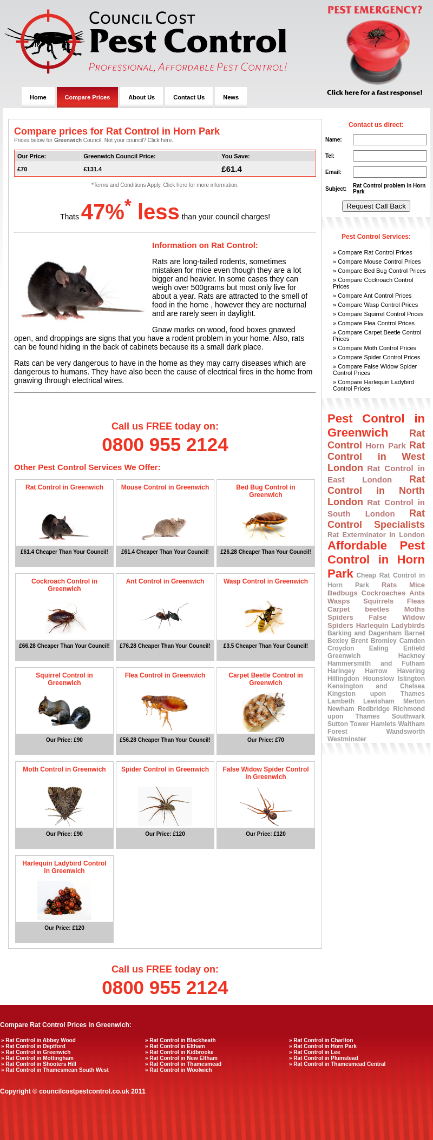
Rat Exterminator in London (376, 535)
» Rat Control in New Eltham (181, 1058)
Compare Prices (87, 97)
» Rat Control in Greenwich (35, 1052)
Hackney (411, 656)
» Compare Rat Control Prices (372, 252)
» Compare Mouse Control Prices (377, 261)
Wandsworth (405, 731)
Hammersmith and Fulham (376, 663)
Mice (417, 585)
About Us (141, 97)
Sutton (337, 724)
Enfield (414, 648)
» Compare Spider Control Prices (376, 357)
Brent (359, 641)
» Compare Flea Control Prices (374, 323)
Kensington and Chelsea (376, 686)
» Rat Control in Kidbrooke (179, 1052)
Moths (414, 609)
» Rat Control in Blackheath (180, 1040)
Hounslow (378, 678)
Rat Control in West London (376, 456)
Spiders (340, 617)
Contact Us (189, 97)
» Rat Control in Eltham (175, 1046)
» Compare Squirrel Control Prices (378, 314)
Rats (389, 585)
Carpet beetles (358, 609)
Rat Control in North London (376, 490)
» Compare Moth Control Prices (374, 348)
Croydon (340, 648)
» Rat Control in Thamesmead (183, 1064)
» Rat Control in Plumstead (323, 1058)
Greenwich (343, 656)
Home (38, 97)
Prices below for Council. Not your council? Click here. (93, 140)
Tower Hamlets (373, 724)
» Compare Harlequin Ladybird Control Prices (373, 385)
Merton (414, 701)
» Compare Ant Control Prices (372, 295)
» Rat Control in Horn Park (323, 1046)
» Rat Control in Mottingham (37, 1058)
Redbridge (374, 709)
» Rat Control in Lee (314, 1052)
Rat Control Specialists (376, 519)
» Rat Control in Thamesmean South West (55, 1070)
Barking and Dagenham (364, 633)
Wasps (338, 601)
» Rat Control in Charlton (321, 1040)
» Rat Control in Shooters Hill (38, 1064)
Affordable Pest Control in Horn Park (376, 559)
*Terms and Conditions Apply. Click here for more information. (165, 185)
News (231, 97)
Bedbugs (342, 593)
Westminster (346, 739)
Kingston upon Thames (376, 694)
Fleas (416, 601)
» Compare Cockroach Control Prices (373, 283)
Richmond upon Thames (376, 712)
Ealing (379, 648)
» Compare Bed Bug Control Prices (379, 270)
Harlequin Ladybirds (390, 625)
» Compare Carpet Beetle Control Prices (377, 335)
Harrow (376, 671)
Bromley (384, 641)
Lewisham (379, 701)
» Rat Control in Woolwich (178, 1070)
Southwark (408, 716)
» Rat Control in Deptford (33, 1046)
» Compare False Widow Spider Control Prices (375, 369)
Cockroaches (384, 593)
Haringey (341, 671)
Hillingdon (343, 678)
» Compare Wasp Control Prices (375, 304)
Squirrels (378, 601)
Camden (412, 641)
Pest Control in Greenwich (376, 425)
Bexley (338, 641)
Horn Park (385, 445)
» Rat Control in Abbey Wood (38, 1040)
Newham (340, 709)
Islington (411, 678)
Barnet (414, 633)
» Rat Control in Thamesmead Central (337, 1064)
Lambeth (341, 701)
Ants (417, 593)
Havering (411, 671)
